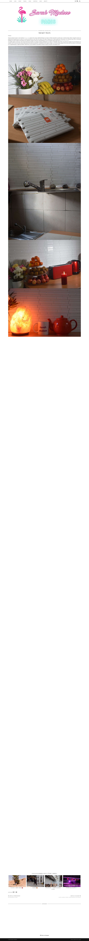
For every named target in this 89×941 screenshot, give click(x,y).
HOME (10, 1)
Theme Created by (76, 939)
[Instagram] (75, 1)
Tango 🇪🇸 (35, 887)
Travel (24, 1)
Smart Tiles (44, 33)
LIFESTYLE (35, 1)
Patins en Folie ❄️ (71, 887)
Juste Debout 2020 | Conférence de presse (70, 896)
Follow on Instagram (44, 935)
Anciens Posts (48, 30)
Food (30, 1)
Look (15, 1)
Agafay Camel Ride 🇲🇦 (17, 887)
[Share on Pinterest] (16, 892)
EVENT (20, 1)
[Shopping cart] (77, 1)
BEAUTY (45, 1)
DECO (40, 1)
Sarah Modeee (14, 939)
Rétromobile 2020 (14, 896)
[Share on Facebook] (13, 892)
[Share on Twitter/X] (15, 892)
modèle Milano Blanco (64, 40)
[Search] (79, 1)
